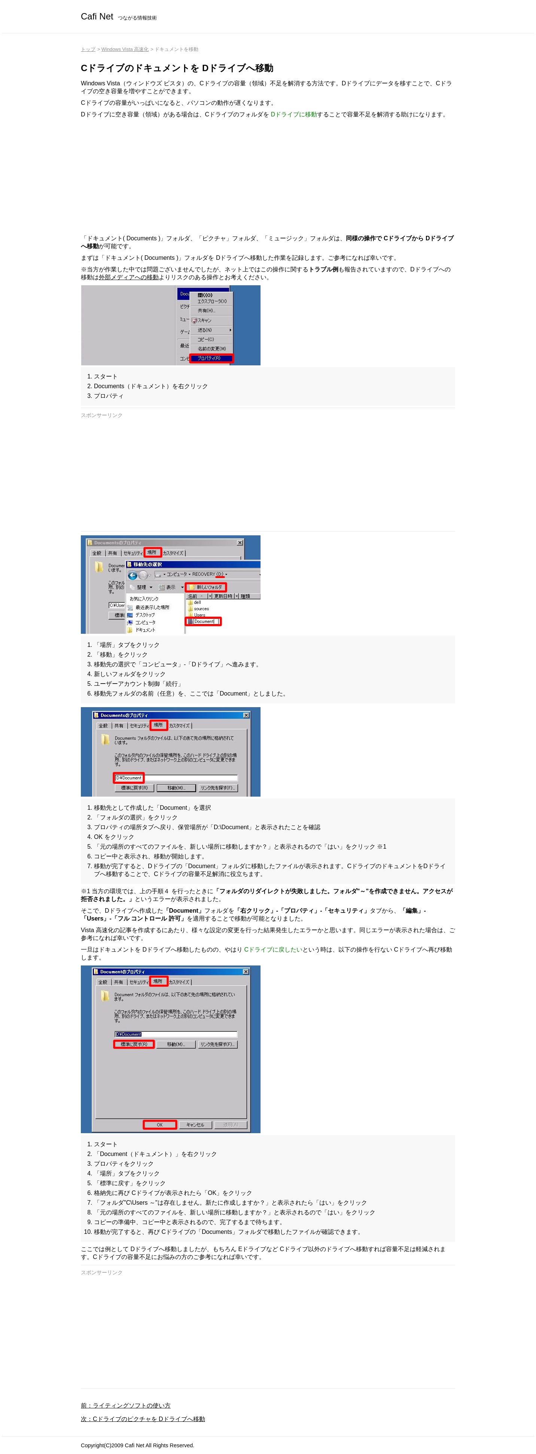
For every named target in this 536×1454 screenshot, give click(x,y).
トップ (88, 49)
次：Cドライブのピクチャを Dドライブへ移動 (143, 1419)
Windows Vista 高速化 (125, 49)
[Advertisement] (268, 176)
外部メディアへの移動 (129, 277)
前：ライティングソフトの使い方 (126, 1405)
